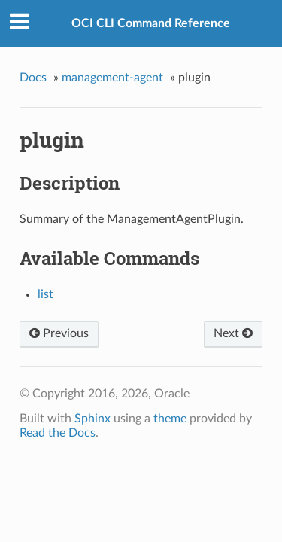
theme (169, 419)
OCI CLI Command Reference (150, 23)
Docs (33, 78)
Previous (59, 333)
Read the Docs (58, 433)
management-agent (112, 78)
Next (233, 333)
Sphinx (92, 419)
